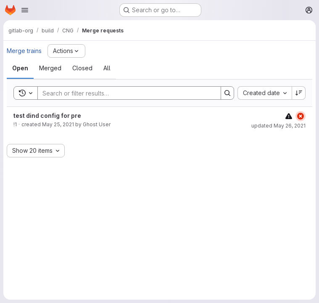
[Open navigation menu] (25, 10)
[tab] (20, 68)
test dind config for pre (47, 115)
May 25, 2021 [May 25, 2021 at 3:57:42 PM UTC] (58, 124)
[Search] (125, 93)
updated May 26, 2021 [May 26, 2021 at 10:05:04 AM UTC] (278, 125)
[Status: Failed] (300, 116)
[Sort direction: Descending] (299, 93)
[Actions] (66, 51)
